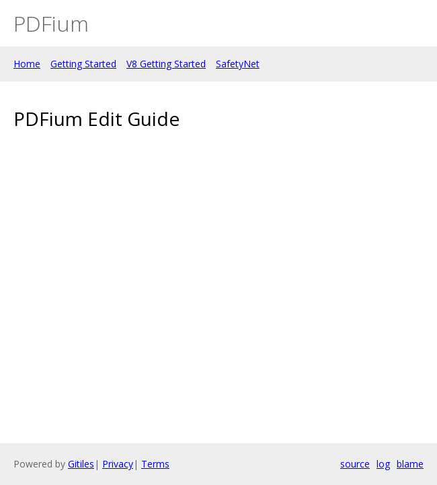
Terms (155, 463)
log (383, 463)
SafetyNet (238, 63)
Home (26, 63)
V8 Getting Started (166, 63)
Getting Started (83, 63)
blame (410, 463)
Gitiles (81, 463)
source (355, 463)
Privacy (117, 463)
